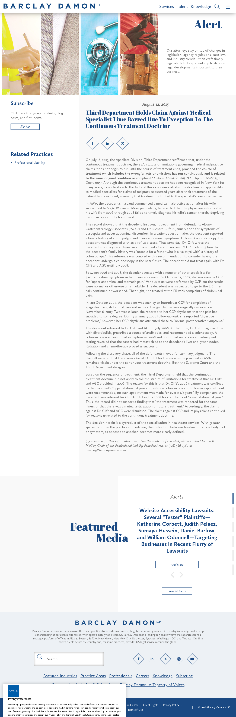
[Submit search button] (39, 656)
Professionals (120, 675)
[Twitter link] (122, 143)
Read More (169, 565)
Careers (142, 675)
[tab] (233, 498)
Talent (182, 6)
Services (166, 6)
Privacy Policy (171, 705)
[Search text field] (72, 659)
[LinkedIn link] (107, 143)
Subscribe (184, 675)
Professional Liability (30, 162)
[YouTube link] (192, 659)
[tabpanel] (177, 530)
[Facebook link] (92, 143)
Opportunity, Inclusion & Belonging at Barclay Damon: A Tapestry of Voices (118, 684)
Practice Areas (93, 675)
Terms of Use (135, 709)
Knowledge (201, 6)
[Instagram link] (179, 659)
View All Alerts (177, 591)
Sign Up (25, 126)
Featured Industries (60, 675)
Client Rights (150, 705)
